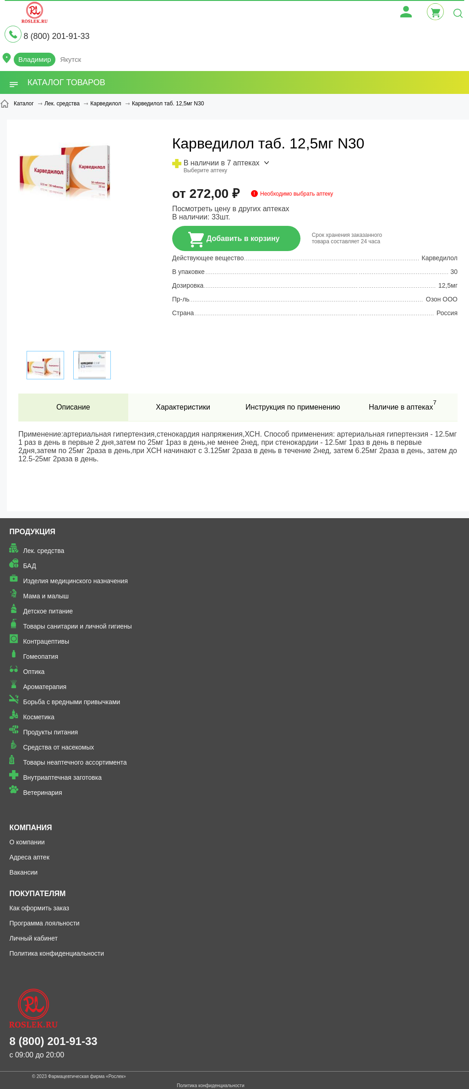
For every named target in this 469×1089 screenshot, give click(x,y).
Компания (30, 828)
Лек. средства (43, 550)
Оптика (33, 671)
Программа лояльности (44, 923)
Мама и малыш (46, 596)
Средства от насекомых (58, 747)
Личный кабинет (33, 938)
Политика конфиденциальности (56, 953)
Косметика (38, 717)
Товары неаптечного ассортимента (74, 762)
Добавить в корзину (234, 239)
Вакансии (23, 872)
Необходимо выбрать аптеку (296, 194)
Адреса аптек (29, 857)
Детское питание (48, 611)
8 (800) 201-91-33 (56, 36)
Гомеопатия (40, 656)
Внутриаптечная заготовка (62, 777)
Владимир (34, 59)
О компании (26, 842)
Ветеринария (42, 792)
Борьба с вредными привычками (71, 702)
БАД (29, 565)
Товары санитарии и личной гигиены (77, 626)
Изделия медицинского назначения (75, 581)
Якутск (70, 59)
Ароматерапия (44, 686)
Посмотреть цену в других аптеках (230, 209)
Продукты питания (50, 732)
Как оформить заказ (39, 908)
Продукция (32, 532)
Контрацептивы (46, 641)
